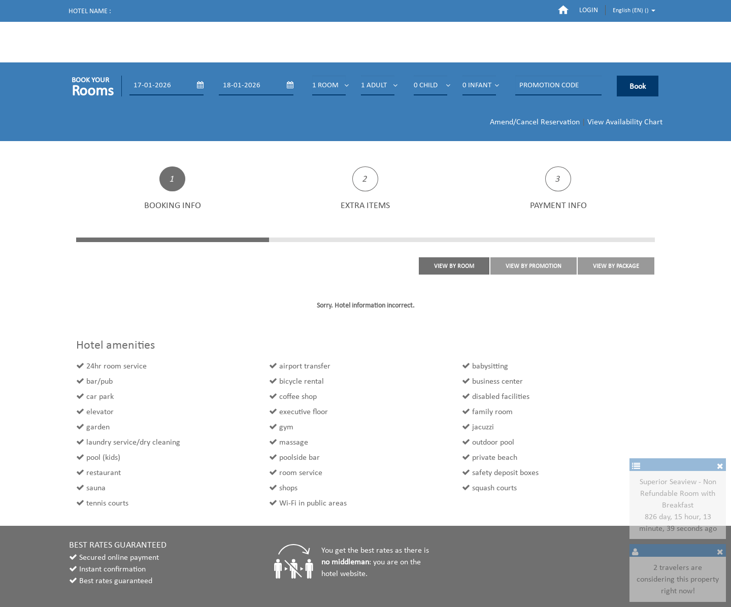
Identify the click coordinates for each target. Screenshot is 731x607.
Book (637, 86)
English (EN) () (634, 10)
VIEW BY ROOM (454, 265)
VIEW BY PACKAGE (616, 265)
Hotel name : (90, 11)
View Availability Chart (624, 121)
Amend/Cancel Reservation (535, 121)
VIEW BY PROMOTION (533, 265)
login (588, 10)
